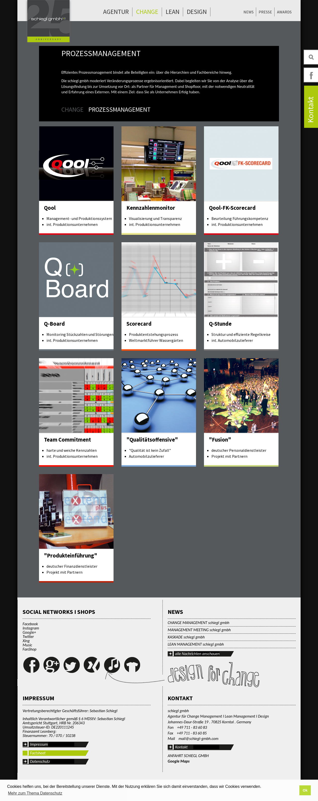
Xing (26, 640)
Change (147, 12)
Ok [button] (305, 790)
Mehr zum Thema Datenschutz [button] (35, 793)
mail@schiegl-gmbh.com (199, 738)
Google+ (29, 632)
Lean (172, 12)
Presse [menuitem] (265, 11)
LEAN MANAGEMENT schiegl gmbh (196, 644)
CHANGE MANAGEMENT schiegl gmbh (198, 622)
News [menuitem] (248, 11)
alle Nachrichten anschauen (197, 653)
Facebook (30, 624)
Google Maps (179, 761)
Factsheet (37, 753)
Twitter (28, 636)
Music (27, 645)
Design (197, 12)
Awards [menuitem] (284, 11)
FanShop (29, 649)
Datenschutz (40, 761)
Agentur (116, 12)
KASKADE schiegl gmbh (186, 637)
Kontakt (181, 747)
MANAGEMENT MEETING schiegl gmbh (199, 629)
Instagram (31, 628)
